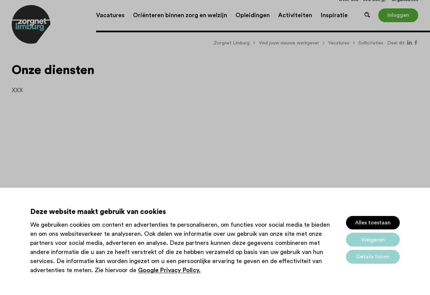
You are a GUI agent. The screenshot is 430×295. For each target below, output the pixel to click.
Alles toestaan (373, 222)
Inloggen (398, 15)
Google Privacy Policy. (169, 270)
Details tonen (373, 256)
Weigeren (373, 240)
